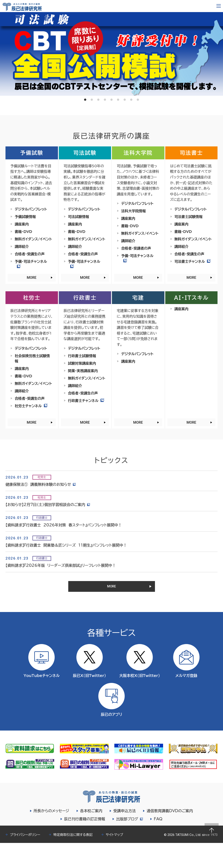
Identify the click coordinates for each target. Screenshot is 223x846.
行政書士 (85, 297)
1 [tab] (85, 100)
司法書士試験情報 (188, 216)
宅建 (138, 297)
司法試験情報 (78, 216)
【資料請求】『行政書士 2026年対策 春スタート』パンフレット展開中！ (63, 525)
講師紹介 (22, 246)
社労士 (31, 297)
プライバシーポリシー (25, 837)
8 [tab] (131, 100)
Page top (212, 830)
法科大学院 (138, 152)
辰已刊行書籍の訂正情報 (84, 822)
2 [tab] (92, 100)
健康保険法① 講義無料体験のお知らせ (41, 484)
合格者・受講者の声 (136, 248)
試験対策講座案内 (82, 363)
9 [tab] (138, 100)
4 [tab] (105, 100)
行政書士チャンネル (86, 400)
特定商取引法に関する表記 (72, 837)
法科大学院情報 (133, 211)
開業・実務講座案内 (83, 371)
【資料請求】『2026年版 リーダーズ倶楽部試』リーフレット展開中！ (60, 565)
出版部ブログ (129, 822)
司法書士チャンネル (192, 261)
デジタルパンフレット (31, 209)
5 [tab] (111, 100)
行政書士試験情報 (82, 356)
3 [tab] (98, 100)
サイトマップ (114, 837)
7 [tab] (125, 100)
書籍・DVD (23, 231)
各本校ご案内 (91, 814)
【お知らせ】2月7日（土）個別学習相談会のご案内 (48, 504)
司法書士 (191, 152)
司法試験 (85, 152)
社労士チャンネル (31, 406)
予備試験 (31, 152)
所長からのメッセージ (51, 814)
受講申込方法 (124, 814)
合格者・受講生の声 (30, 254)
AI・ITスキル (191, 297)
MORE (31, 277)
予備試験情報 (25, 216)
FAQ (158, 822)
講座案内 (22, 224)
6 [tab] (118, 100)
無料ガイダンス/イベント (33, 239)
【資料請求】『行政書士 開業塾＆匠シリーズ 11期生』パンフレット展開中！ (66, 545)
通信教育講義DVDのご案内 (170, 814)
